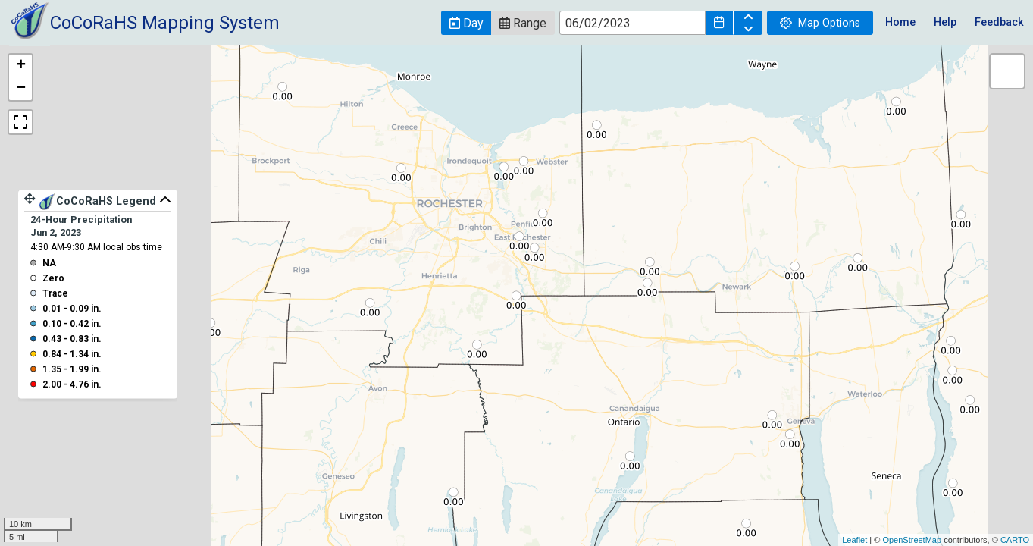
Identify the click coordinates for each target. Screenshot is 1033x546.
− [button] (21, 88)
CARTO (1014, 539)
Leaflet (854, 539)
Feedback (999, 22)
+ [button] (21, 66)
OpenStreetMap (911, 539)
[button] (466, 23)
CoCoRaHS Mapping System (165, 22)
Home (900, 22)
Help (945, 22)
